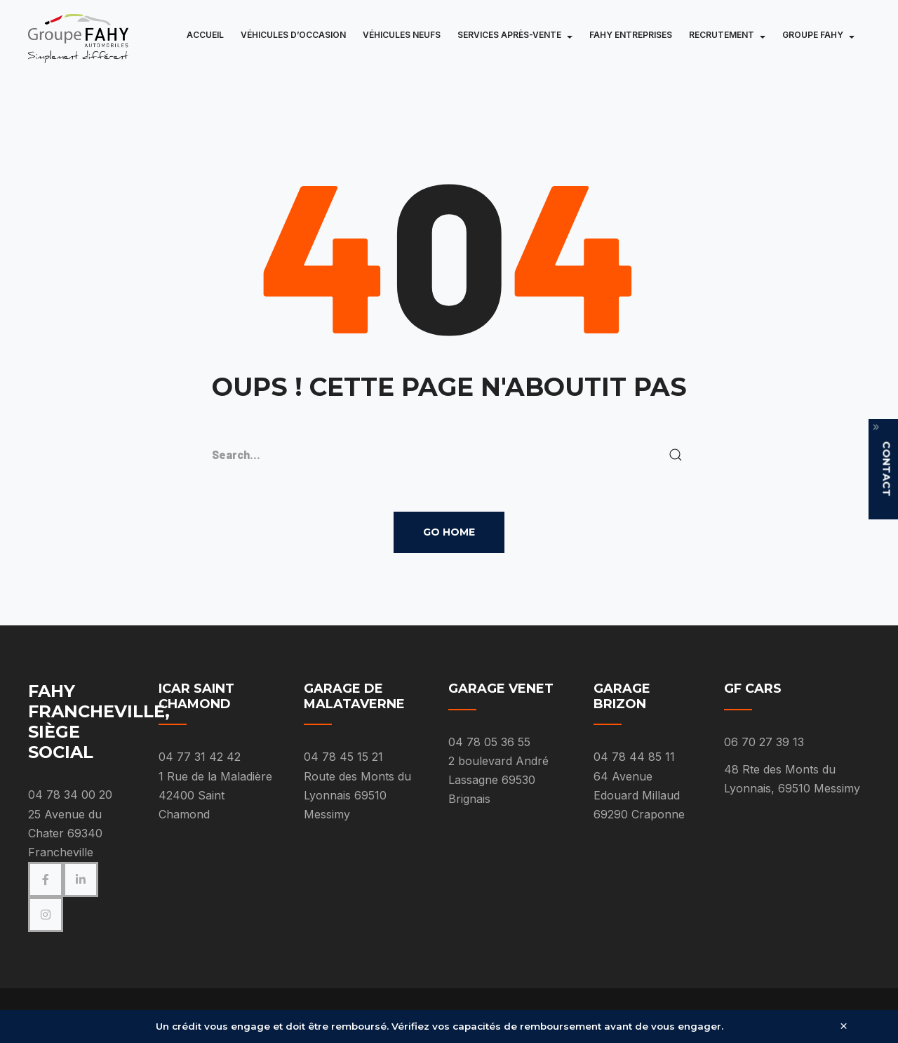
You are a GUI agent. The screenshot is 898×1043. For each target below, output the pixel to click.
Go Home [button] (449, 532)
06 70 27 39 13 (764, 742)
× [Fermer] (843, 1026)
